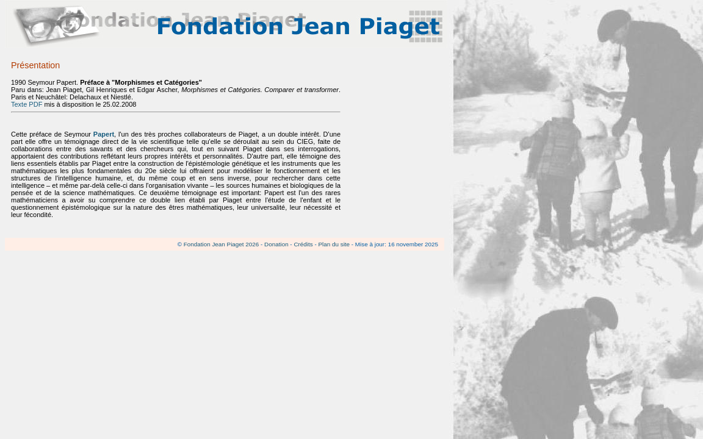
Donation (276, 244)
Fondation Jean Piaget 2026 (221, 244)
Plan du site (334, 244)
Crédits (303, 244)
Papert (103, 134)
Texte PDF (26, 104)
